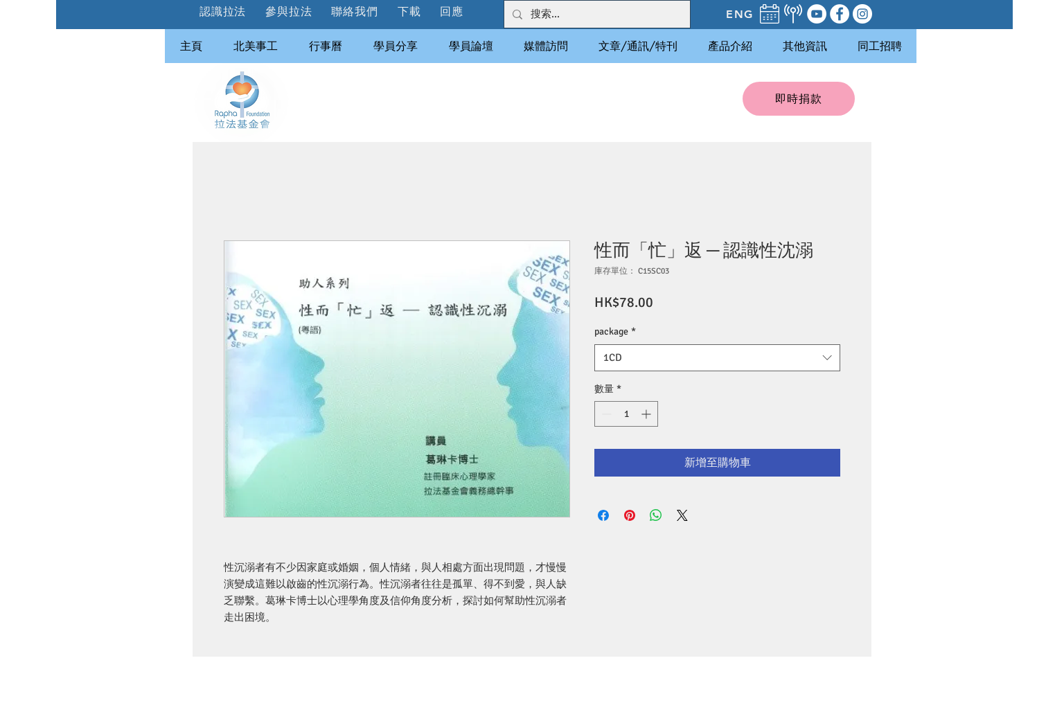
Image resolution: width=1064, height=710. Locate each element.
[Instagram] (862, 14)
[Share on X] (682, 515)
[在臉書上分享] (603, 515)
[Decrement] (605, 414)
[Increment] (647, 414)
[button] (289, 11)
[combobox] (717, 357)
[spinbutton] (626, 414)
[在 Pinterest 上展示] (629, 515)
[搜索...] (596, 14)
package (615, 331)
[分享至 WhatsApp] (656, 515)
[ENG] (740, 14)
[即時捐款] (799, 99)
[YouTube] (816, 14)
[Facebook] (839, 14)
